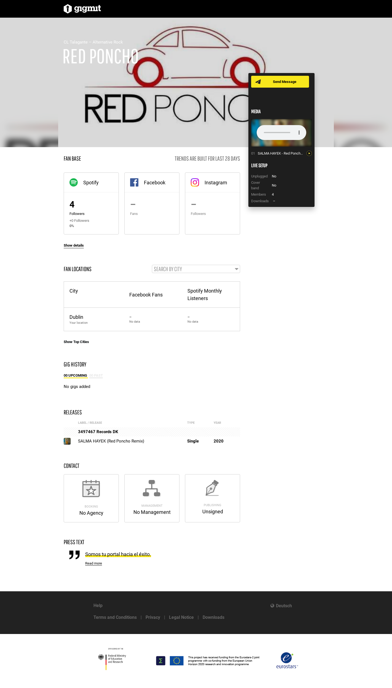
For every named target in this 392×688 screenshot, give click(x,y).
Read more (93, 564)
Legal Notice (181, 617)
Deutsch (284, 605)
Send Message (285, 82)
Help (98, 605)
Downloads (213, 617)
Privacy (153, 617)
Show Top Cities (76, 342)
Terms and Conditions (115, 617)
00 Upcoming (76, 376)
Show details (74, 245)
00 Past (96, 376)
